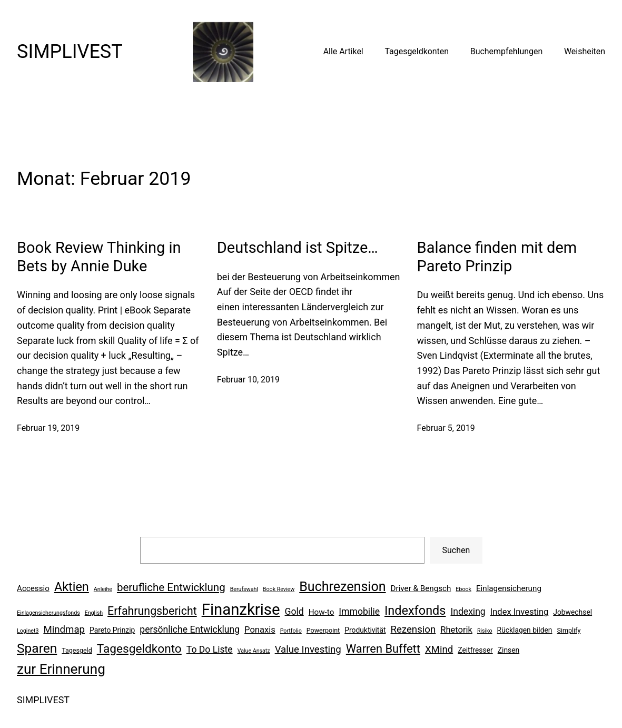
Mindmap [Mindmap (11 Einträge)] (64, 629)
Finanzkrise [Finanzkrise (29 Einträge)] (241, 609)
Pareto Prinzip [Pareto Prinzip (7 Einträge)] (112, 630)
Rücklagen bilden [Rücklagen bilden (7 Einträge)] (524, 630)
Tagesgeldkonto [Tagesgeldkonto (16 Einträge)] (139, 649)
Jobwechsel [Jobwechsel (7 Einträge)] (572, 612)
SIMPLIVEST (70, 52)
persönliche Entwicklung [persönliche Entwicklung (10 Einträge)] (190, 629)
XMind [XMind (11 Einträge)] (439, 649)
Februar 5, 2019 (446, 428)
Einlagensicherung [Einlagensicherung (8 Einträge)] (508, 588)
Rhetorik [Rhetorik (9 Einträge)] (456, 630)
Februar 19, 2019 (48, 428)
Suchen (456, 550)
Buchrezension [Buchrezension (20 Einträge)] (342, 586)
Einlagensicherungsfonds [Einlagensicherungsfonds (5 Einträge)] (48, 612)
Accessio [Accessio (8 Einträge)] (33, 588)
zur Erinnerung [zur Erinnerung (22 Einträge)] (61, 669)
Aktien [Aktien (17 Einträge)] (71, 586)
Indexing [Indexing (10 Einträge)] (467, 611)
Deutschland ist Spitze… (297, 248)
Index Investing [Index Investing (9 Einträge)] (519, 612)
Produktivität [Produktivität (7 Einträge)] (365, 630)
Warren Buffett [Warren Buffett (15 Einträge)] (383, 648)
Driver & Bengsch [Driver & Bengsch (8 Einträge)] (421, 588)
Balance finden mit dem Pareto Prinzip (497, 257)
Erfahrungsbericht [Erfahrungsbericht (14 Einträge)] (152, 610)
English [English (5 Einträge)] (94, 612)
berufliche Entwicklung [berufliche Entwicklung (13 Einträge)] (171, 587)
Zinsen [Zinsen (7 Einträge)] (508, 650)
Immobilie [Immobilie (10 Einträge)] (359, 611)
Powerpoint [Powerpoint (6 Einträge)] (323, 630)
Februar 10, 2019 (248, 380)
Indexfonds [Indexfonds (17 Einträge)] (415, 610)
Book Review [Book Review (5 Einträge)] (278, 589)
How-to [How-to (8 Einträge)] (321, 612)
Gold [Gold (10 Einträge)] (294, 611)
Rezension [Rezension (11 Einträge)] (413, 629)
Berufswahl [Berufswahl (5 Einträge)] (244, 589)
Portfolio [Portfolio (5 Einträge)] (291, 630)
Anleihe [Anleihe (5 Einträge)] (103, 589)
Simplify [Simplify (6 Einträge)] (569, 630)
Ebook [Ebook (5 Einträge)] (463, 589)
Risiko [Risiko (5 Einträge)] (484, 630)
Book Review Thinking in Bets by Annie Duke (99, 257)
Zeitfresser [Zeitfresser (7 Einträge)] (475, 650)
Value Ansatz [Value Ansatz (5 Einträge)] (254, 650)
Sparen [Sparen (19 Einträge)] (37, 648)
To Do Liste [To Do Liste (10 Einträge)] (209, 649)
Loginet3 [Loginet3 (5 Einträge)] (27, 630)
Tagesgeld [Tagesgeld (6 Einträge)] (77, 650)
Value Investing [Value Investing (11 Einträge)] (308, 649)
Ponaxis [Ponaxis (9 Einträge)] (259, 630)
